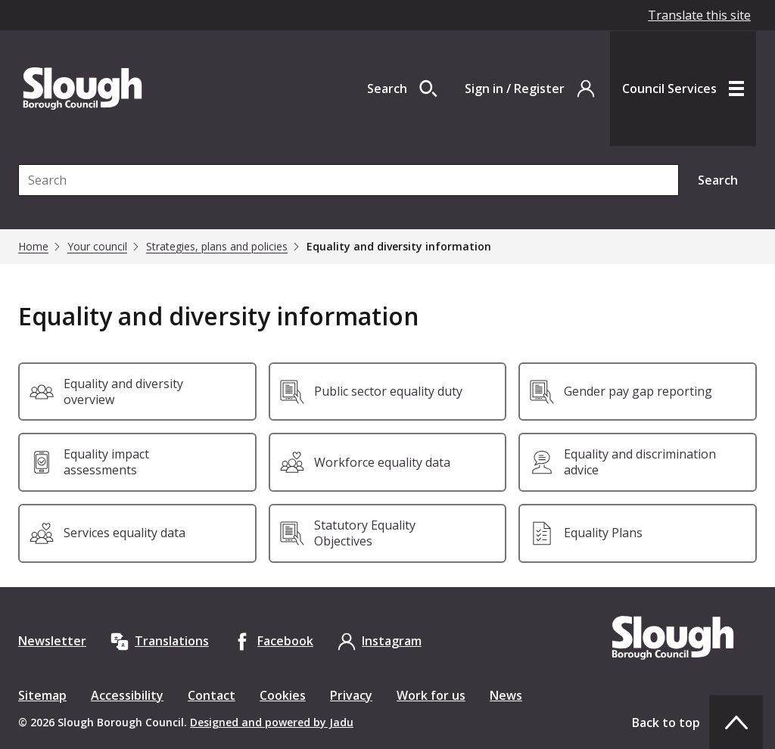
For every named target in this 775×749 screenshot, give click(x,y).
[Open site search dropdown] (402, 88)
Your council (97, 246)
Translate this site (699, 15)
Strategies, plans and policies (217, 246)
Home (33, 246)
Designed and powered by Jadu (271, 722)
